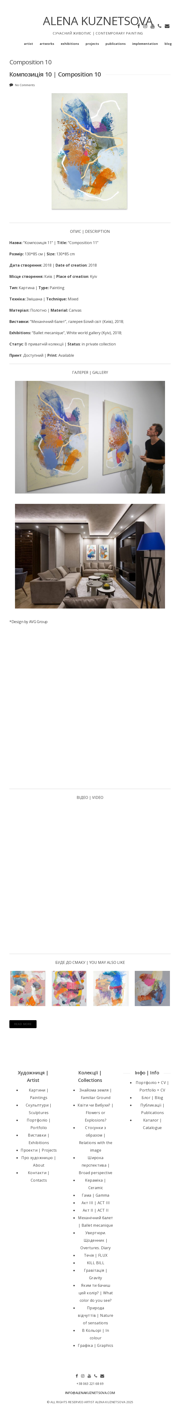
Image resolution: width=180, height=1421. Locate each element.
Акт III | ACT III (96, 1202)
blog (168, 44)
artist (28, 44)
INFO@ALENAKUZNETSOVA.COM (90, 1392)
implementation (145, 44)
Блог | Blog (152, 1097)
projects (92, 44)
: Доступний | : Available (41, 355)
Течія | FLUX (96, 1255)
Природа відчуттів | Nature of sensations (95, 1315)
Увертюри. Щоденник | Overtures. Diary (95, 1240)
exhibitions (70, 44)
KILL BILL (96, 1262)
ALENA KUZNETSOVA (98, 21)
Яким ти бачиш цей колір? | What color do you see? (96, 1293)
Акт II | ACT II (96, 1210)
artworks (47, 44)
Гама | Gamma (95, 1195)
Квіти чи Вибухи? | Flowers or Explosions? (95, 1113)
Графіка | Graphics (95, 1345)
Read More (23, 1024)
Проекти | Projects (39, 1150)
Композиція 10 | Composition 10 (55, 74)
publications (115, 44)
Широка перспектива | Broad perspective (95, 1165)
